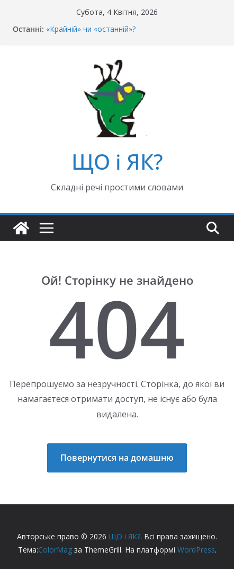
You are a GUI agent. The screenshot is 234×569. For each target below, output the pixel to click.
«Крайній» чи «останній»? (91, 29)
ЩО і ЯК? (117, 161)
